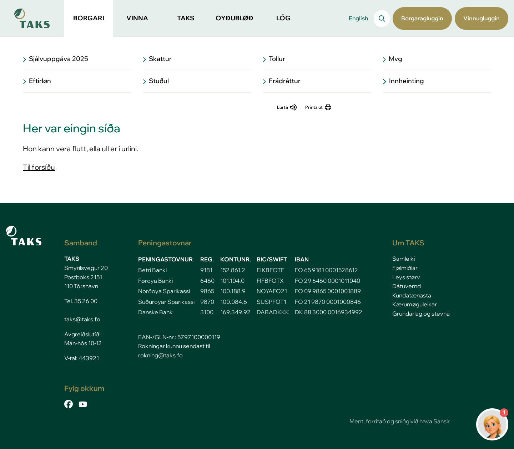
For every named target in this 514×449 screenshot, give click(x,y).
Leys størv (406, 277)
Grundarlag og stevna (421, 313)
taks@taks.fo (82, 319)
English (358, 18)
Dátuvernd (406, 286)
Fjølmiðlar (405, 267)
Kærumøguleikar (414, 304)
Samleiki (403, 258)
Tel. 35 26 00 (80, 301)
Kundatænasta (411, 295)
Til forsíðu (39, 167)
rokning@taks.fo (160, 355)
